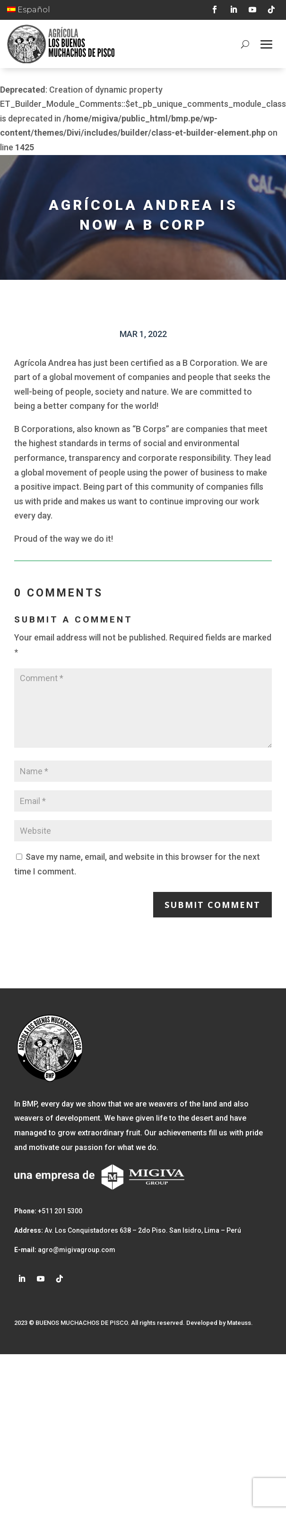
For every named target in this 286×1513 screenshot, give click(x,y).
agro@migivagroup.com (75, 1250)
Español (28, 9)
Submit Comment (212, 904)
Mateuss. (240, 1322)
